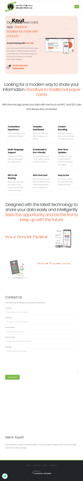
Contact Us (53, 465)
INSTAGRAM (46, 473)
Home (29, 465)
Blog (45, 465)
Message (8, 347)
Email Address (10, 327)
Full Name (8, 308)
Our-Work (37, 465)
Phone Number (10, 337)
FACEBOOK (38, 473)
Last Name (8, 318)
